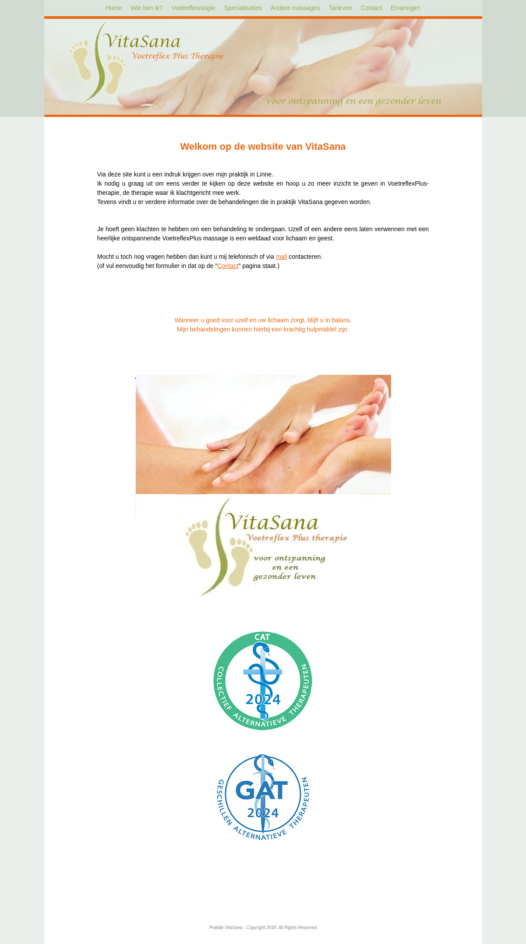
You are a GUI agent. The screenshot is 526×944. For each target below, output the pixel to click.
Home (114, 7)
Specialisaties (243, 7)
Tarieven (340, 7)
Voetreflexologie (193, 7)
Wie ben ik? (147, 7)
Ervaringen (405, 7)
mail (281, 256)
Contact (371, 7)
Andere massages (295, 7)
